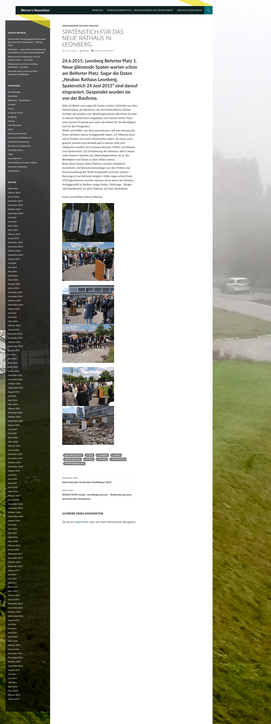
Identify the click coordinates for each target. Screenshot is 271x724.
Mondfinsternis (15, 125)
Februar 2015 (14, 695)
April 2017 (13, 587)
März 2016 (13, 641)
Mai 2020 (12, 433)
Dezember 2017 (15, 553)
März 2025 (13, 230)
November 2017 (15, 558)
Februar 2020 (14, 446)
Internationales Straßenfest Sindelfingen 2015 (100, 480)
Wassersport (13, 170)
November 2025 (15, 205)
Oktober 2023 (14, 300)
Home (10, 108)
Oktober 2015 (14, 661)
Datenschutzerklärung (189, 10)
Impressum (97, 10)
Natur (10, 129)
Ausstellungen (14, 92)
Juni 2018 (12, 529)
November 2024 (15, 246)
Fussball (11, 104)
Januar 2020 (13, 450)
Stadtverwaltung (74, 463)
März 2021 (13, 404)
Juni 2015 (12, 678)
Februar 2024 (14, 284)
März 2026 (13, 188)
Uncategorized (14, 158)
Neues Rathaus (73, 459)
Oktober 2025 (14, 209)
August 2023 (14, 309)
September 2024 (15, 255)
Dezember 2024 (15, 242)
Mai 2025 (12, 221)
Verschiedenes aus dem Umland (80, 25)
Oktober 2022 (14, 342)
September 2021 (15, 387)
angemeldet (81, 521)
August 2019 (14, 470)
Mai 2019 (12, 483)
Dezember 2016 (15, 603)
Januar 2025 (13, 238)
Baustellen (12, 96)
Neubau (116, 455)
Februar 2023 (14, 325)
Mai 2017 (12, 582)
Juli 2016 (12, 624)
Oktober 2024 (14, 250)
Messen (11, 121)
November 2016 (15, 607)
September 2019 (15, 466)
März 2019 (13, 491)
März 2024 (13, 279)
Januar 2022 (13, 371)
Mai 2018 (12, 533)
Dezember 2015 (15, 653)
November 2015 (15, 657)
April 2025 (13, 225)
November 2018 (15, 508)
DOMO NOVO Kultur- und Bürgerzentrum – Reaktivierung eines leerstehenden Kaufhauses (100, 494)
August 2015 (14, 670)
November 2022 (15, 338)
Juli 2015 (12, 674)
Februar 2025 (14, 234)
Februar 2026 (14, 192)
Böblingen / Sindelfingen (19, 100)
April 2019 (13, 487)
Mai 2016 (12, 632)
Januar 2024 (13, 288)
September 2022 (15, 346)
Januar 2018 (13, 549)
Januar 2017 (13, 599)
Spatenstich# (118, 459)
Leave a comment (104, 50)
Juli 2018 (12, 524)
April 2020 (13, 437)
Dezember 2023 (15, 292)
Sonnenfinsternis (15, 150)
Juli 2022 (12, 354)
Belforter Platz (73, 455)
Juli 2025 (12, 217)
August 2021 (14, 392)
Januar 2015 (13, 699)
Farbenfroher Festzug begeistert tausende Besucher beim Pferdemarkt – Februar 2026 (27, 42)
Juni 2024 (12, 267)
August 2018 (14, 520)
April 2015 (13, 686)
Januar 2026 (13, 196)
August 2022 (14, 350)
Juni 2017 (12, 578)
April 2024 (13, 275)
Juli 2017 (12, 574)
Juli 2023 (12, 313)
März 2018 (13, 541)
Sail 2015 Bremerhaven (18, 141)
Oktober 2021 (14, 383)
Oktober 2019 (14, 462)
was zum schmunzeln (17, 166)
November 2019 (15, 458)
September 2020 (15, 421)
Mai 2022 (12, 358)
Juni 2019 (12, 479)
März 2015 (13, 690)
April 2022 (13, 362)
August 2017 (14, 570)
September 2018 (15, 516)
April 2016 (13, 636)
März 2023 (13, 321)
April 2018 (13, 537)
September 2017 (15, 566)
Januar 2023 (13, 329)
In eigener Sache (15, 112)
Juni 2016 (12, 628)
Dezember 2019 (15, 454)
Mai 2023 (12, 317)
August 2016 (14, 620)
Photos (89, 459)
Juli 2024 (12, 263)
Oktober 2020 (14, 416)
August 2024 (14, 259)
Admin (85, 50)
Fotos (90, 455)
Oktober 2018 (14, 512)
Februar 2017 (14, 595)
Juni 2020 (12, 429)
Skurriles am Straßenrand (19, 146)
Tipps (10, 154)
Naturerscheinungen (17, 133)
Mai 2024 (12, 271)
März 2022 (13, 367)
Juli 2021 (12, 396)
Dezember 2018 (15, 504)
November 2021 (15, 379)
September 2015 (15, 666)
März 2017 (13, 591)
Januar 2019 (13, 499)
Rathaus (102, 459)
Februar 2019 (14, 495)
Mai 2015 (12, 682)
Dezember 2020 (15, 412)
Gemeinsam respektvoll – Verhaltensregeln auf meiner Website (140, 10)
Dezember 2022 (15, 333)
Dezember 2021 (15, 375)
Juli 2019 (12, 475)
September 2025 (15, 213)
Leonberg (103, 455)
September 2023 (15, 304)
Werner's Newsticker (35, 10)
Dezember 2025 (15, 201)
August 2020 (14, 425)
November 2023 (15, 296)
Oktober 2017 (14, 562)
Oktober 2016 (14, 612)
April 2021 (13, 400)
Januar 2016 (13, 649)
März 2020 (13, 441)
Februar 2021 (14, 408)
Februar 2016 (14, 645)
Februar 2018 (14, 545)
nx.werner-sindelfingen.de (19, 137)
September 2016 (15, 616)
